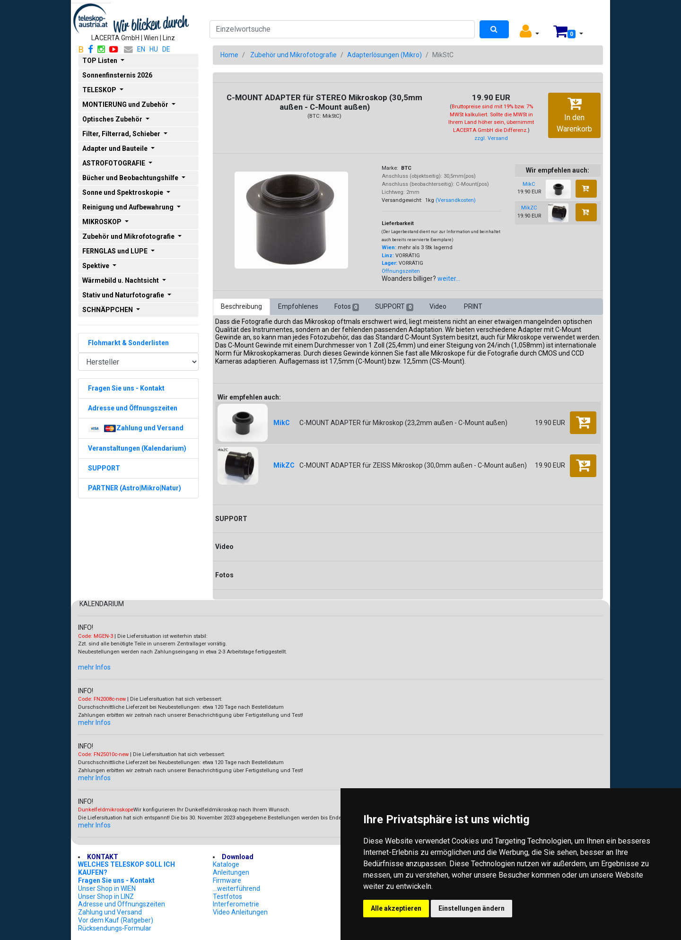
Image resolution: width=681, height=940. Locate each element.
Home (229, 55)
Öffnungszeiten (401, 271)
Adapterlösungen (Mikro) (384, 55)
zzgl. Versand (491, 138)
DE (166, 49)
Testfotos (227, 896)
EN (141, 49)
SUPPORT (394, 307)
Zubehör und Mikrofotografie (293, 55)
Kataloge (226, 864)
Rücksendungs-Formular (114, 928)
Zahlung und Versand (110, 912)
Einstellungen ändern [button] (471, 908)
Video (438, 306)
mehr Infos (94, 667)
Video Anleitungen (240, 912)
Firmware (227, 880)
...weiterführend (236, 888)
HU (153, 49)
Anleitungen (231, 872)
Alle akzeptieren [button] (396, 908)
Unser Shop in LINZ (106, 896)
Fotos (346, 307)
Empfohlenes (298, 306)
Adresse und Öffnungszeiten (121, 904)
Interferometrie (236, 904)
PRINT (473, 306)
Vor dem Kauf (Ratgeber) (115, 920)
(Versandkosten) (456, 200)
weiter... (448, 278)
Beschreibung (241, 306)
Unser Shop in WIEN (107, 888)
